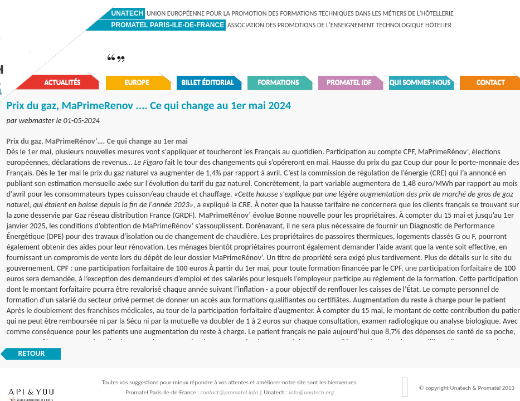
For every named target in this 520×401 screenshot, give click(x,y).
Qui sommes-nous (420, 82)
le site (492, 257)
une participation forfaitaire (449, 268)
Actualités (63, 82)
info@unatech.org (311, 392)
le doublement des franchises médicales (89, 310)
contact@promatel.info (230, 392)
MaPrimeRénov (167, 226)
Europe (136, 82)
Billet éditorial (207, 82)
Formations (278, 82)
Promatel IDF (349, 82)
